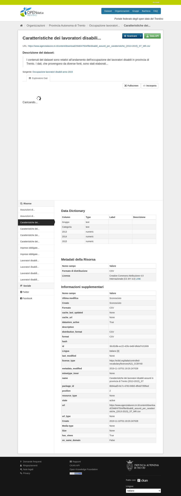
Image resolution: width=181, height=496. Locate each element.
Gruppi (135, 11)
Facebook (26, 298)
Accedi (156, 2)
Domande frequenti (30, 461)
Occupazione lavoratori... (104, 25)
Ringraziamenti (28, 465)
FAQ (155, 11)
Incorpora (149, 85)
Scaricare (130, 36)
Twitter (24, 292)
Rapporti (75, 461)
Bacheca (146, 11)
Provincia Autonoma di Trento (67, 25)
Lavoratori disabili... (29, 260)
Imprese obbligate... (29, 248)
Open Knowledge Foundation (84, 469)
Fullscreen (131, 85)
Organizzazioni (122, 11)
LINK (138, 279)
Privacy (25, 473)
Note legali (26, 469)
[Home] (21, 25)
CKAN (142, 480)
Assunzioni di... (27, 209)
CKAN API (75, 465)
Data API (152, 36)
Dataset (108, 11)
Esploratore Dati (38, 78)
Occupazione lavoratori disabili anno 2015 (53, 72)
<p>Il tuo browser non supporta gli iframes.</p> (90, 144)
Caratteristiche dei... (137, 25)
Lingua (129, 486)
